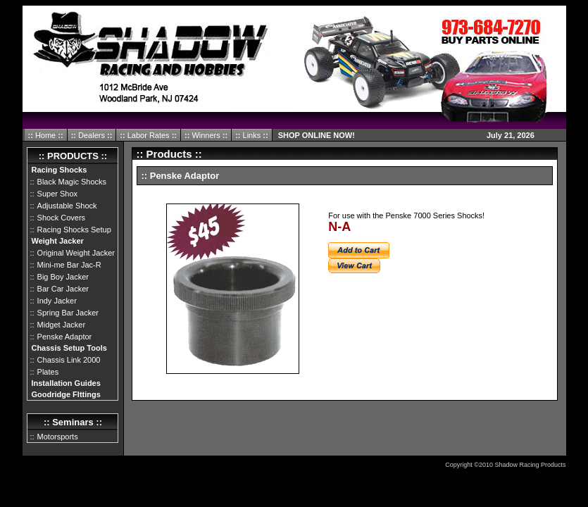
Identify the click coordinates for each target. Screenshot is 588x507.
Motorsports (57, 436)
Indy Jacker (57, 300)
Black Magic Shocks (71, 181)
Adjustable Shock (67, 205)
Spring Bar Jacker (68, 312)
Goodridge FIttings (65, 394)
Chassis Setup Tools (68, 348)
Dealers (90, 135)
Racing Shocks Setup (74, 229)
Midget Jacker (61, 324)
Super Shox (57, 193)
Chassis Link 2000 (69, 360)
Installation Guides (65, 383)
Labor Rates (147, 135)
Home (44, 135)
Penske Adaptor (64, 336)
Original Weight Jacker (76, 253)
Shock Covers (61, 217)
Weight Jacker (57, 241)
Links (251, 135)
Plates (48, 372)
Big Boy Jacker (63, 277)
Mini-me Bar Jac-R (69, 265)
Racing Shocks (59, 169)
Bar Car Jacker (63, 288)
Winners (205, 135)
